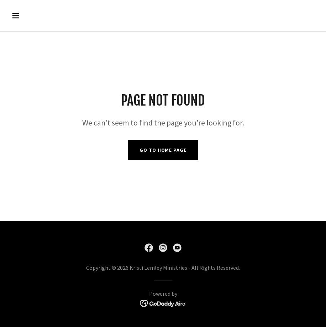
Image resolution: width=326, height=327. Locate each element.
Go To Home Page (163, 150)
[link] (149, 248)
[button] (32, 16)
